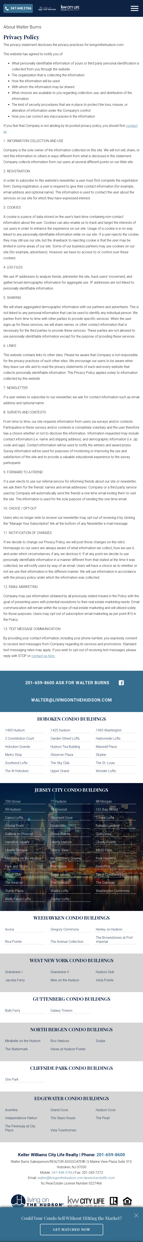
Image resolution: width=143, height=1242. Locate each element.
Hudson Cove (106, 1110)
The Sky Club (60, 763)
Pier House (59, 866)
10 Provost (59, 809)
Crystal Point (14, 826)
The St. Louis (105, 763)
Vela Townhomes (63, 1130)
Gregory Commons (65, 929)
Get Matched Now (71, 1229)
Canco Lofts (14, 818)
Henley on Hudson (109, 929)
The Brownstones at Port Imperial (114, 940)
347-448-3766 (62, 1173)
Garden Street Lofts (65, 738)
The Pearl (103, 1118)
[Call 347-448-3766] (18, 8)
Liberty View (59, 850)
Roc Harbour (60, 1041)
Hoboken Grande (17, 747)
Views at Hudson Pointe (68, 1049)
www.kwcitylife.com (100, 1178)
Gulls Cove (103, 834)
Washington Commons (113, 891)
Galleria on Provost (19, 834)
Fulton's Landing (107, 826)
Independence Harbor (21, 1118)
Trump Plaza (14, 891)
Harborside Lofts (108, 738)
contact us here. (43, 656)
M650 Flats (104, 850)
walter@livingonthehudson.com (71, 700)
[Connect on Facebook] (121, 682)
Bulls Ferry (12, 1011)
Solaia (100, 1041)
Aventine (11, 1110)
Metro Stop (13, 755)
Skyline (101, 755)
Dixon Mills (58, 826)
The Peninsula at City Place (20, 1128)
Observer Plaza (62, 755)
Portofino (103, 866)
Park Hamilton (106, 858)
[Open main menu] (135, 8)
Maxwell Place (106, 747)
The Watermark (16, 1049)
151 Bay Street (107, 809)
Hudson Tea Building (65, 747)
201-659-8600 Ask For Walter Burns (67, 682)
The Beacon (14, 883)
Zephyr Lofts (60, 899)
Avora (9, 929)
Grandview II (60, 972)
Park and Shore (16, 866)
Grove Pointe (60, 834)
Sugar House (60, 875)
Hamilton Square (17, 842)
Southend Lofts (16, 763)
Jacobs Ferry (15, 980)
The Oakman (105, 883)
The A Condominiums (111, 875)
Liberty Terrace (16, 850)
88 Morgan (104, 801)
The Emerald (60, 883)
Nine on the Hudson (65, 980)
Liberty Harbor (61, 842)
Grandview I (14, 972)
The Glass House (63, 1118)
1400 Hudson (15, 730)
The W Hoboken (17, 771)
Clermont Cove (62, 818)
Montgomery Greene (66, 858)
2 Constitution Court (19, 738)
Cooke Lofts (105, 818)
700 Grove (13, 801)
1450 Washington (109, 730)
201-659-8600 (110, 1154)
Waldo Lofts (59, 891)
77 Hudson (58, 801)
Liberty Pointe (106, 842)
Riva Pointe (13, 942)
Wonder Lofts (106, 771)
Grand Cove (59, 1110)
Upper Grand (60, 771)
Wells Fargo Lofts (18, 899)
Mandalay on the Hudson (23, 858)
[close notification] (136, 1214)
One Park (12, 1079)
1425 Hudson (60, 730)
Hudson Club (105, 972)
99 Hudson (13, 809)
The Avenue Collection (67, 942)
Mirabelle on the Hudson (22, 1041)
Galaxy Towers (61, 1011)
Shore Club (13, 875)
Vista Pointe (105, 980)
